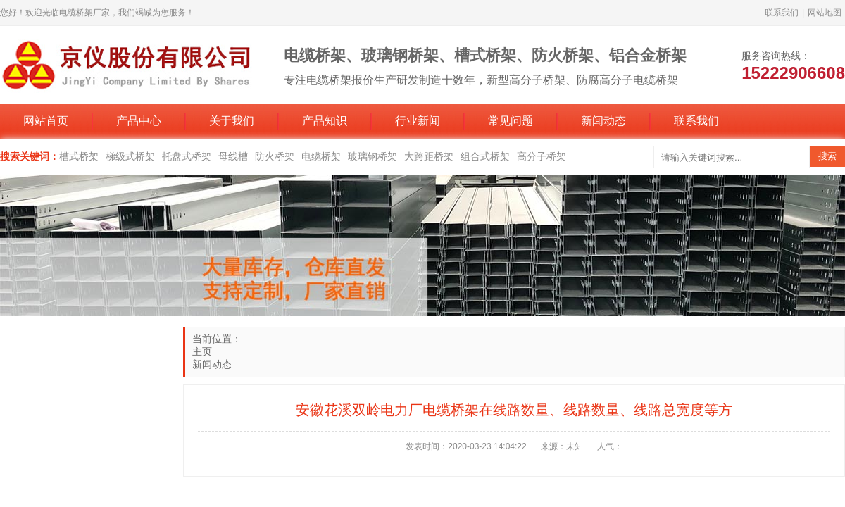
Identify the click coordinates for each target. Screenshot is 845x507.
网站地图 (824, 13)
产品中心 (138, 121)
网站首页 (45, 121)
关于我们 (231, 121)
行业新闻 (417, 121)
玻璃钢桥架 (372, 156)
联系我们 (782, 13)
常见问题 (510, 121)
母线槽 (233, 156)
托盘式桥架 (186, 156)
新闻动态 (603, 121)
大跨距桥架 (428, 156)
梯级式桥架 (130, 156)
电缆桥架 (321, 156)
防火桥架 (274, 156)
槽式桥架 (79, 156)
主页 (202, 351)
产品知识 (324, 121)
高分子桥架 (541, 156)
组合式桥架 (485, 156)
